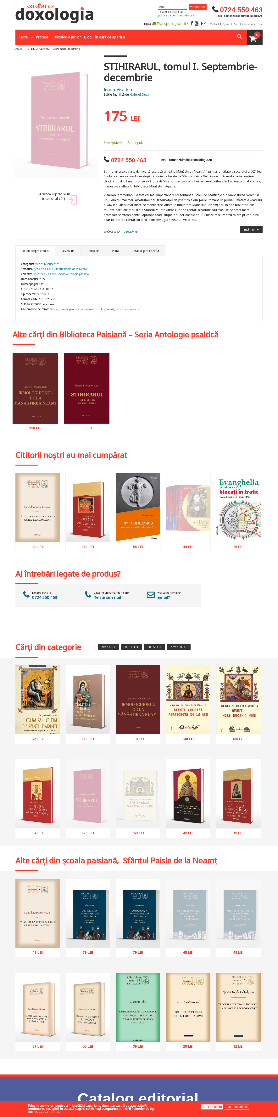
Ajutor (226, 24)
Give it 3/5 (112, 231)
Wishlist (214, 24)
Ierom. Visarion (118, 89)
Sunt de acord (212, 1106)
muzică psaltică (69, 309)
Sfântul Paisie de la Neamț (71, 269)
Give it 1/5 (105, 231)
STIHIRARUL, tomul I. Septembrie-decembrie (54, 48)
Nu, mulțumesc (237, 1106)
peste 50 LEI (179, 647)
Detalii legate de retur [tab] (145, 251)
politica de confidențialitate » (176, 15)
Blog (88, 37)
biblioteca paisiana (127, 309)
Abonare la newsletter (146, 33)
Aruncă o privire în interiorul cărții (57, 198)
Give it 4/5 (115, 231)
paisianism (87, 309)
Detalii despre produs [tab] (35, 251)
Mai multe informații (49, 1112)
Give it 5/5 (118, 231)
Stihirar (54, 309)
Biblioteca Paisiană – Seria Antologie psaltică (60, 274)
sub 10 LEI (108, 647)
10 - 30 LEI (131, 647)
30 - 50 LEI (154, 647)
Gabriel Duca (139, 94)
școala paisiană (43, 269)
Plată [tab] (115, 251)
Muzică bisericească (47, 264)
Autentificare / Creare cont (248, 24)
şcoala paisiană (104, 309)
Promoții (43, 37)
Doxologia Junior (67, 37)
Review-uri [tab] (67, 251)
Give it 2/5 (108, 231)
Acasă (18, 48)
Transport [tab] (93, 251)
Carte (23, 37)
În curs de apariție (110, 37)
